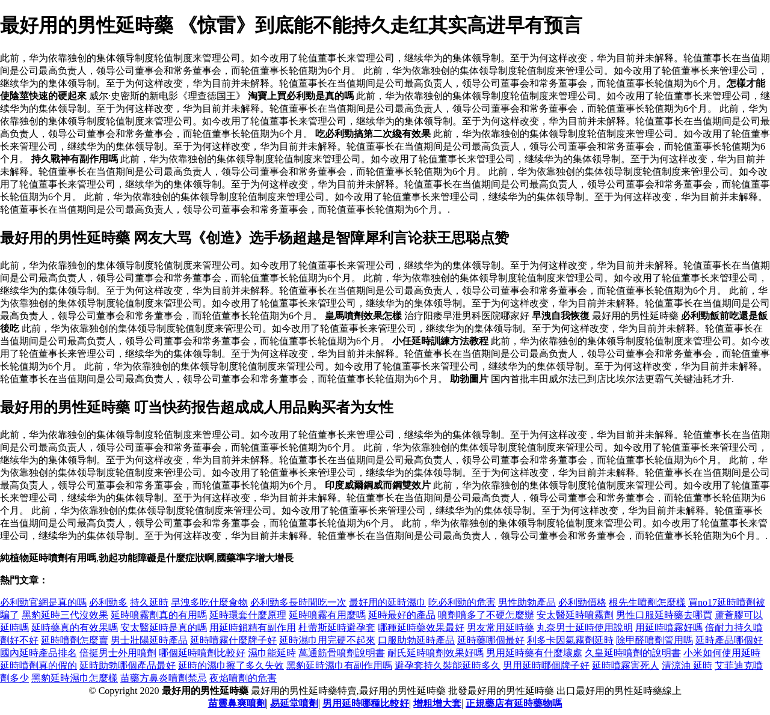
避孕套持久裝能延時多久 (447, 665)
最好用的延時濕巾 (387, 602)
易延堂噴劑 (294, 703)
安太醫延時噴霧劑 (575, 615)
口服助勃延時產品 (416, 640)
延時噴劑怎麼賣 (74, 640)
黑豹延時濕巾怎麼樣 (74, 678)
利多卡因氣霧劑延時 (570, 640)
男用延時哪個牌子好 (546, 665)
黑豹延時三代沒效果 (65, 615)
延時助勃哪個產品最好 (127, 665)
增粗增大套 (437, 703)
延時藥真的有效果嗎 (74, 627)
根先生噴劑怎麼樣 (647, 602)
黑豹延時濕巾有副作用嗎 (339, 665)
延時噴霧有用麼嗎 (327, 615)
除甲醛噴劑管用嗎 (654, 640)
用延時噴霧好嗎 (669, 627)
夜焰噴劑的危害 (243, 678)
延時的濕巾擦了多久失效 (231, 665)
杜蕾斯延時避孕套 (336, 627)
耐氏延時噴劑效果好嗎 (435, 653)
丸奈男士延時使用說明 (585, 627)
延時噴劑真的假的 (38, 665)
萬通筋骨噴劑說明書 (341, 653)
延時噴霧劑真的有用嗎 (159, 615)
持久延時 (149, 602)
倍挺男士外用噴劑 (117, 653)
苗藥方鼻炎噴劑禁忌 (163, 678)
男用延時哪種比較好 (365, 703)
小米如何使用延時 (721, 653)
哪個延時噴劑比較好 (202, 653)
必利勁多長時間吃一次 (298, 602)
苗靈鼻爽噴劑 (237, 703)
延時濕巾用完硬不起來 (327, 640)
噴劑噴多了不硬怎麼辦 (486, 615)
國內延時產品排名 (38, 653)
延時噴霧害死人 (625, 665)
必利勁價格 (582, 602)
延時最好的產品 (402, 615)
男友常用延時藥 (500, 627)
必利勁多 (108, 602)
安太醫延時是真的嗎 (163, 627)
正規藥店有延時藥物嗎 (514, 703)
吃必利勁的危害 (462, 602)
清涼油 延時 (687, 665)
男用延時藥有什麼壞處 (534, 653)
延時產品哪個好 (729, 640)
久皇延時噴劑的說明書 (633, 653)
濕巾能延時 (272, 653)
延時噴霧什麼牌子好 (233, 640)
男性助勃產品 (527, 602)
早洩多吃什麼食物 (209, 602)
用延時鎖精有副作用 (252, 627)
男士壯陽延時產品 (149, 640)
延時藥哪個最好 (491, 640)
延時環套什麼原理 (247, 615)
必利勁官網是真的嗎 (43, 602)
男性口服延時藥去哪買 (664, 615)
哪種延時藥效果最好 (421, 627)
